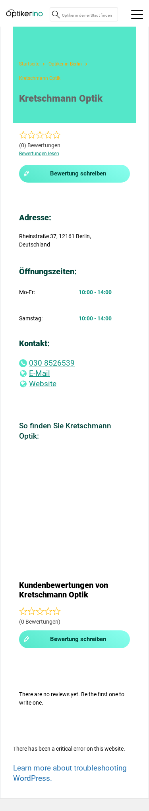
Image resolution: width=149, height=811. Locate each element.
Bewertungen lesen (39, 153)
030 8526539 (47, 363)
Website (37, 383)
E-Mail (34, 373)
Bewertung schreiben (64, 174)
